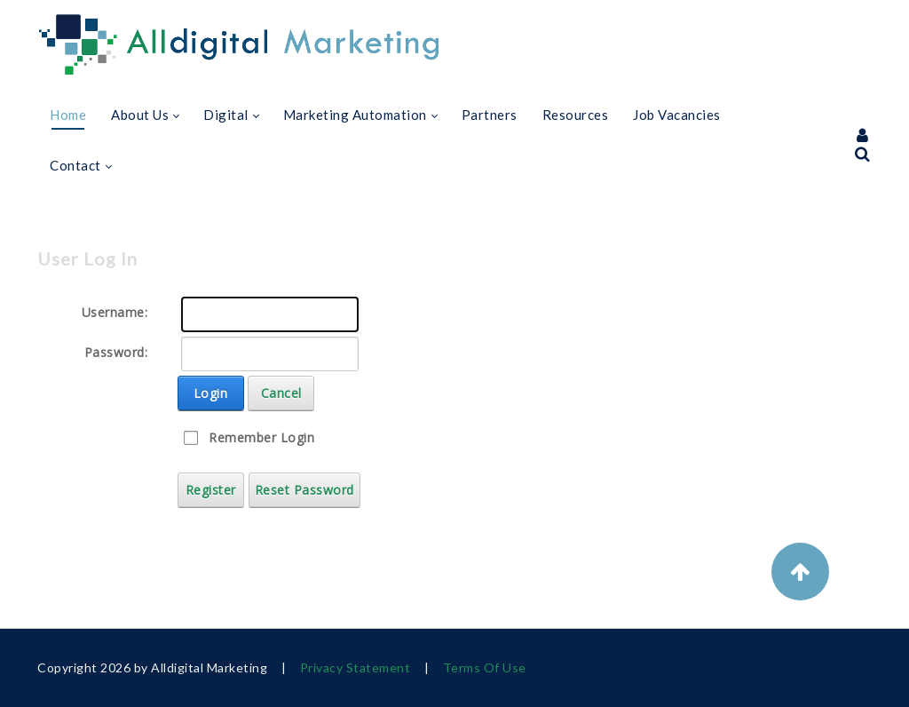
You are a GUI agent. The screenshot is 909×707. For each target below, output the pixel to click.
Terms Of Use (484, 667)
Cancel (281, 393)
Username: (115, 312)
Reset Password (304, 489)
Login (211, 393)
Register (211, 489)
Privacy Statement (355, 667)
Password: (116, 352)
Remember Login (261, 437)
